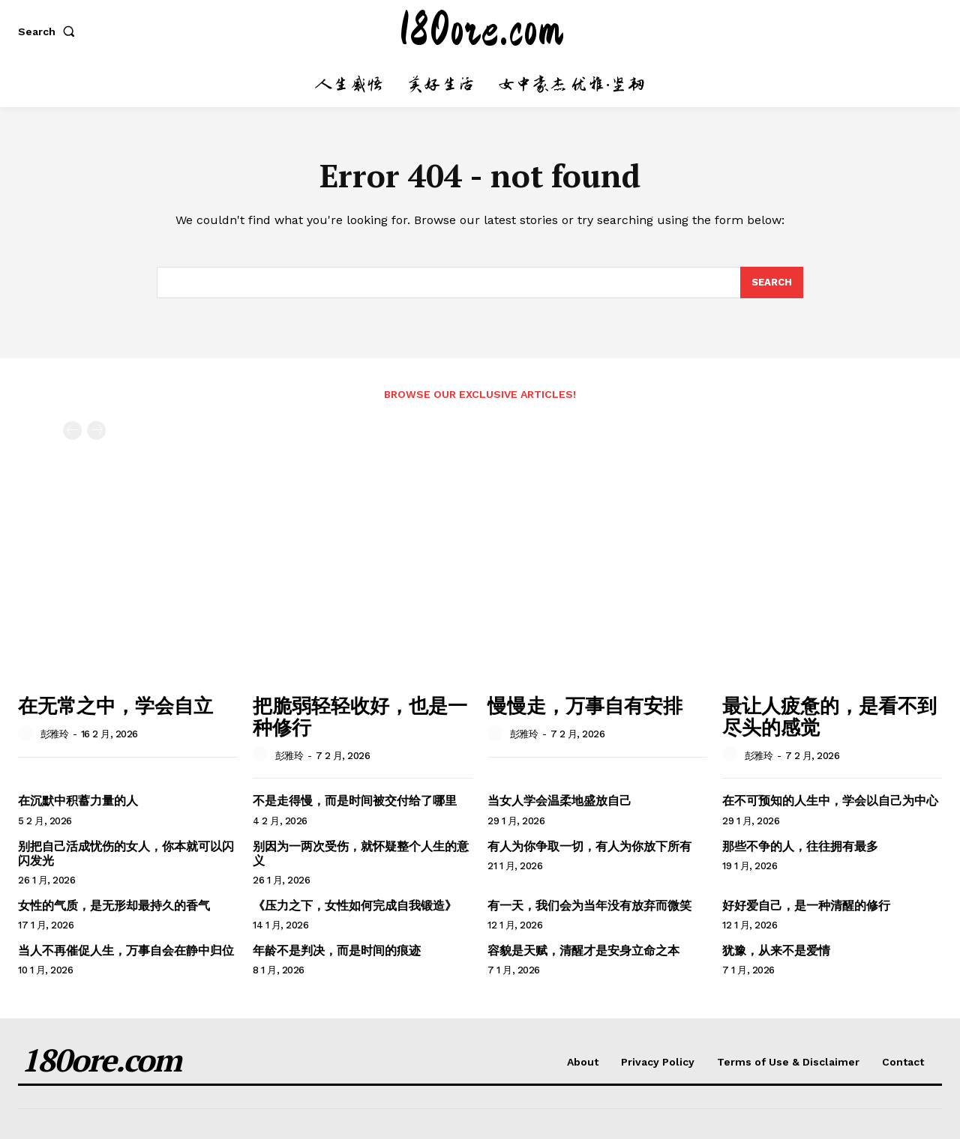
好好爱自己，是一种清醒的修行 (806, 905)
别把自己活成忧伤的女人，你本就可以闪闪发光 (126, 853)
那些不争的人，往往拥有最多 (800, 846)
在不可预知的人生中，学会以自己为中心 (830, 801)
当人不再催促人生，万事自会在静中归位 (126, 950)
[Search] (771, 282)
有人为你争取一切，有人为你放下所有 (590, 846)
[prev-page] (72, 430)
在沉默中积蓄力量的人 (78, 801)
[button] (49, 31)
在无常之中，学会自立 (115, 705)
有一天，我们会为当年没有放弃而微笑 (590, 905)
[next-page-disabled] (96, 430)
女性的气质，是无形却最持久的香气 (114, 905)
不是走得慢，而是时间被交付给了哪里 (355, 801)
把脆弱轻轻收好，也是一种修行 (360, 716)
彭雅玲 (54, 734)
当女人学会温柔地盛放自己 (560, 801)
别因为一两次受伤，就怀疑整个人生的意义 (361, 853)
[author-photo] (28, 733)
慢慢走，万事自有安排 (585, 705)
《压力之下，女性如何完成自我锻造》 (355, 905)
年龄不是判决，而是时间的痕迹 (337, 950)
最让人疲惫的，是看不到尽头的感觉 (829, 716)
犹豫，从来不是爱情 (776, 950)
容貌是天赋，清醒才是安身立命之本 (584, 950)
